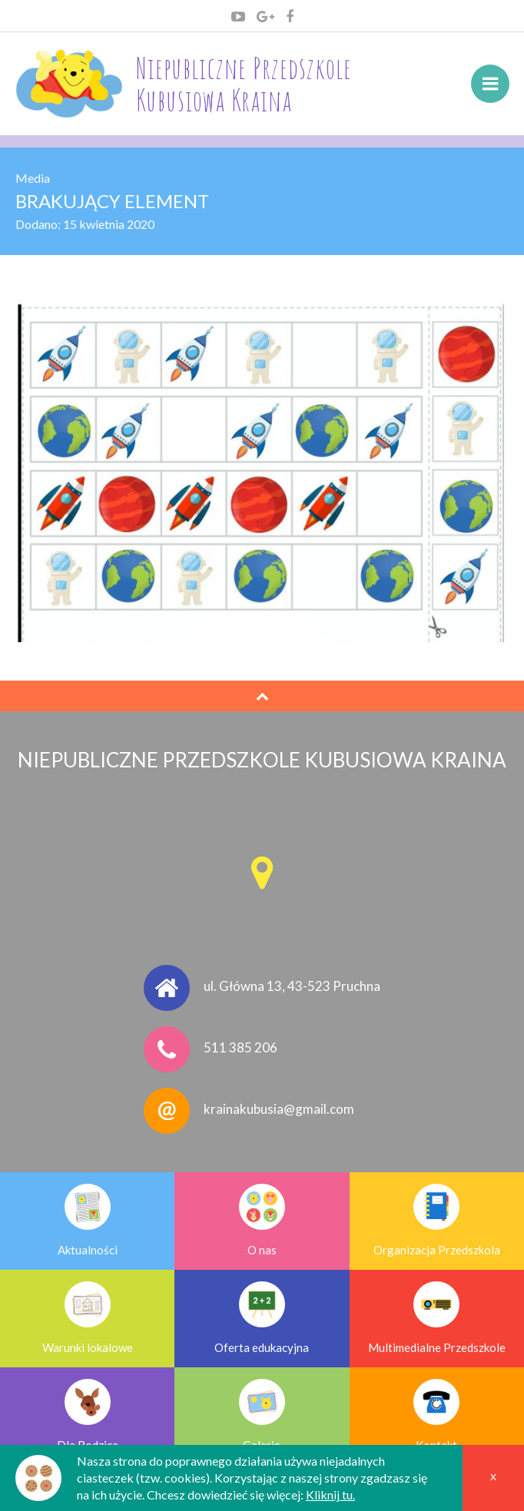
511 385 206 (240, 1047)
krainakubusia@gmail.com (279, 1109)
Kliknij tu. (330, 1494)
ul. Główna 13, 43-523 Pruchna (292, 986)
